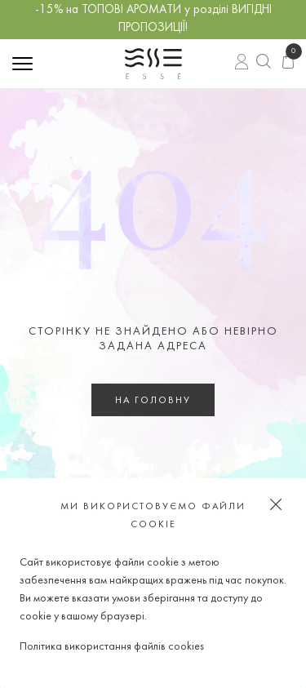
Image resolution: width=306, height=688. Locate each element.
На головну (153, 401)
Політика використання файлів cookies (112, 646)
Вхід (242, 63)
